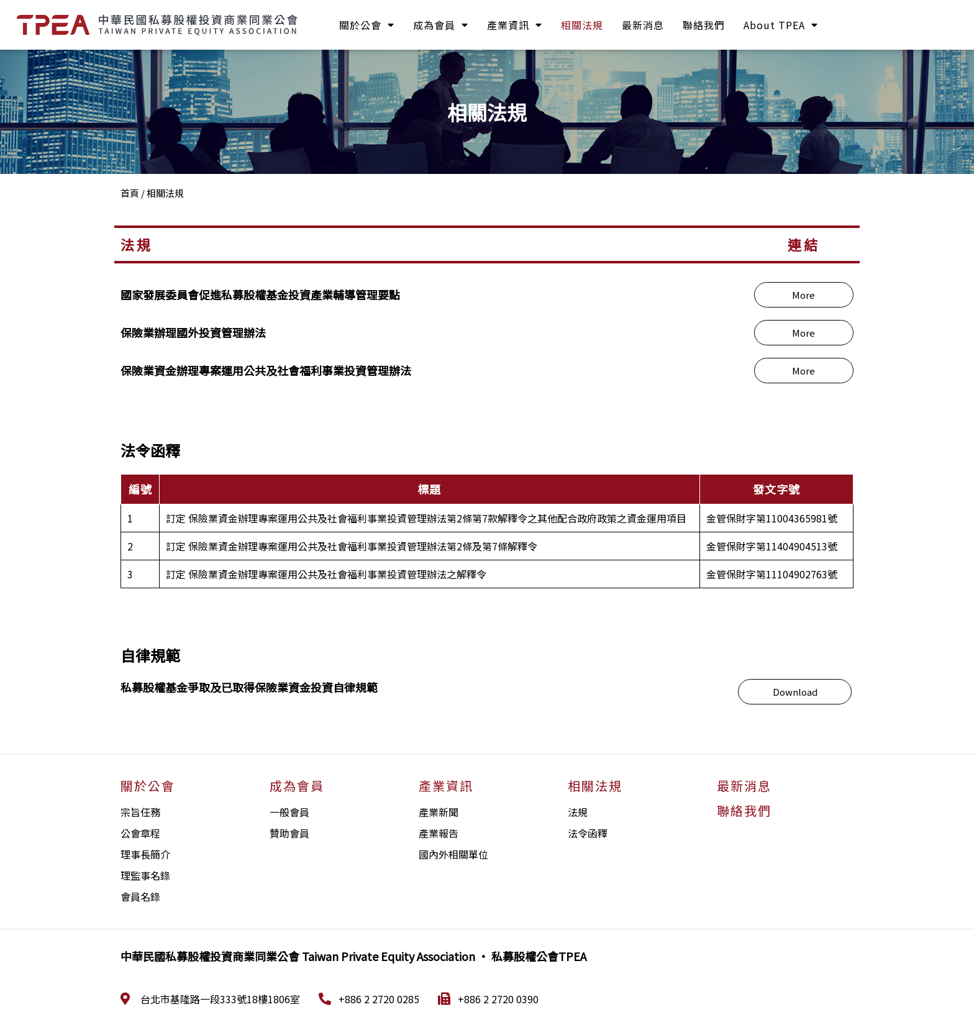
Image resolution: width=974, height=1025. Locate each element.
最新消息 (643, 24)
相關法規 (582, 24)
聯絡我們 (704, 24)
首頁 (130, 192)
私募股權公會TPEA (538, 956)
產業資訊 (514, 25)
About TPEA (781, 25)
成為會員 (440, 25)
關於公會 (366, 25)
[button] (803, 295)
